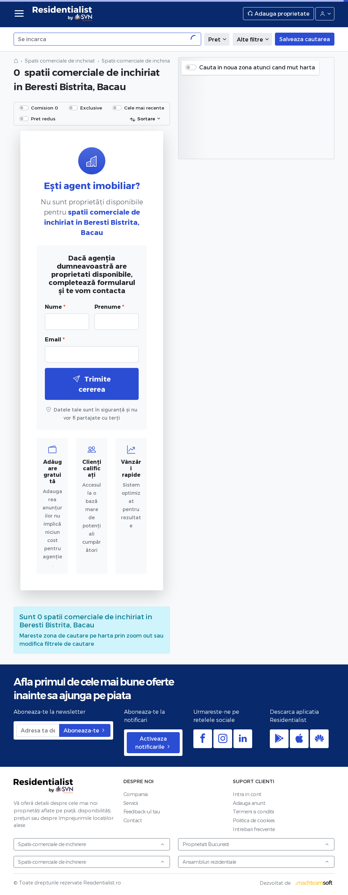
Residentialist (43, 786)
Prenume (109, 306)
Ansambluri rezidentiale (255, 862)
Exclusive (91, 108)
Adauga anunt (249, 803)
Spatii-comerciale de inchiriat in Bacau (148, 61)
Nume (55, 306)
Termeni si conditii (253, 811)
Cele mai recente (144, 108)
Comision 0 (44, 108)
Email (55, 339)
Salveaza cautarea (304, 39)
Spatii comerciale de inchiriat (60, 61)
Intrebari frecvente (254, 829)
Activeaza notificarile (153, 742)
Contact (132, 820)
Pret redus (43, 118)
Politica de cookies (254, 820)
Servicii (130, 803)
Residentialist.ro (62, 13)
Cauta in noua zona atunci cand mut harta (257, 67)
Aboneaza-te (85, 730)
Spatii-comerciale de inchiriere (91, 844)
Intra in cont (247, 794)
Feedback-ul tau (141, 811)
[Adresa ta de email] (37, 730)
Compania (135, 794)
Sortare (142, 119)
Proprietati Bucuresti (255, 844)
